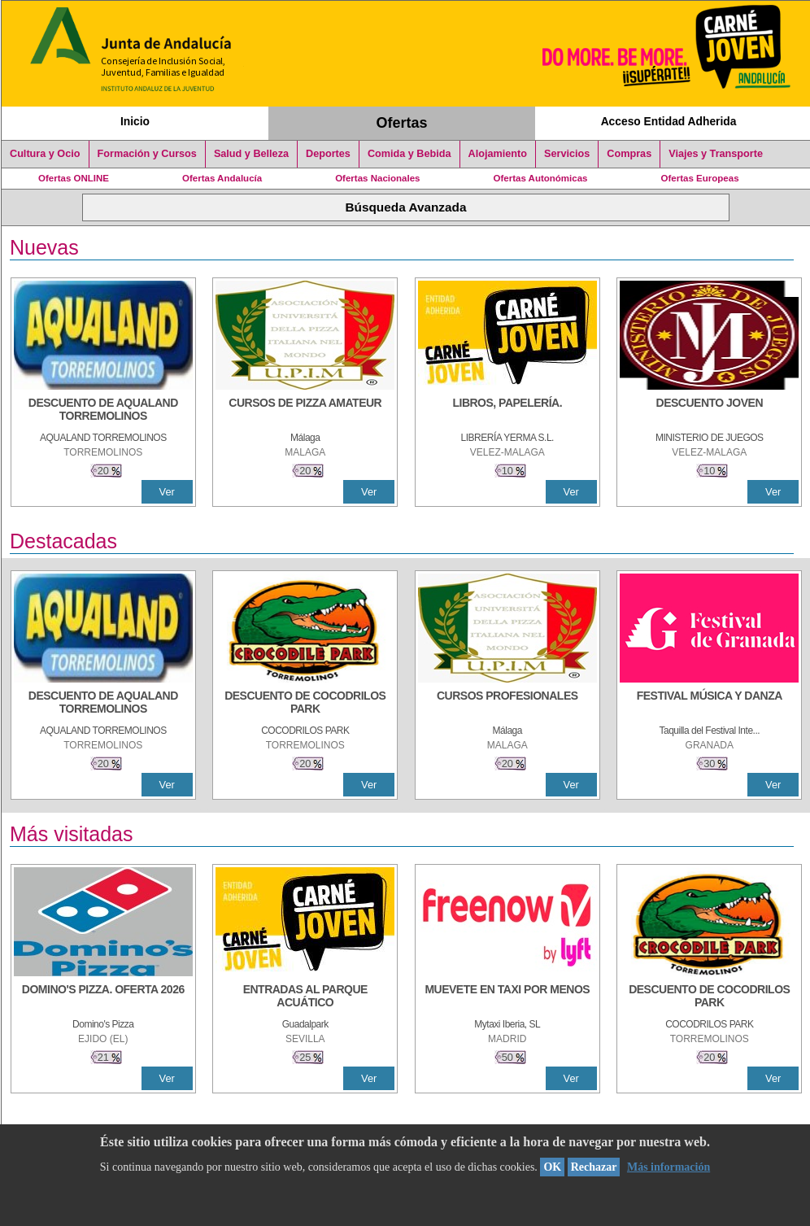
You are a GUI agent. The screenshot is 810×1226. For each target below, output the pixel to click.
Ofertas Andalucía (222, 178)
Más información (668, 1167)
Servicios (567, 153)
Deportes (328, 153)
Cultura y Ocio (45, 153)
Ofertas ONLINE (73, 178)
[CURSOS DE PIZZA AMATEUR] (305, 411)
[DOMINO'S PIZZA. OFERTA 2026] (103, 997)
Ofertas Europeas (700, 178)
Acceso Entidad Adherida (669, 121)
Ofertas (402, 123)
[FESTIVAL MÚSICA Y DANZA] (709, 704)
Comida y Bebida (409, 153)
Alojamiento (497, 153)
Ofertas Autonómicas (540, 178)
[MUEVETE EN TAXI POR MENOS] (507, 997)
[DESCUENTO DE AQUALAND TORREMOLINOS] (103, 411)
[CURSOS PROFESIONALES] (507, 704)
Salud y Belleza (251, 153)
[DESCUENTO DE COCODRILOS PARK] (305, 704)
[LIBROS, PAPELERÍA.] (507, 411)
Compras (629, 153)
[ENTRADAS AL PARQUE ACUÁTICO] (305, 997)
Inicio (135, 121)
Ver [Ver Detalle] (167, 492)
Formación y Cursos (147, 153)
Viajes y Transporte (715, 153)
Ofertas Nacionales (377, 178)
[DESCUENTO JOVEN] (709, 411)
